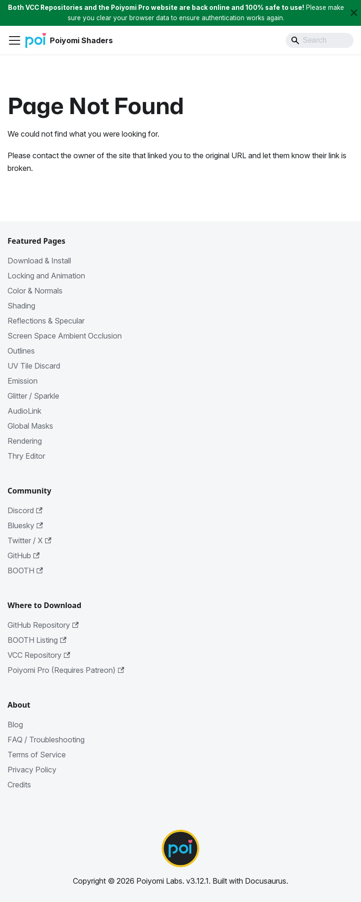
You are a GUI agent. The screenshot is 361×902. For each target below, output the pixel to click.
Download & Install (39, 260)
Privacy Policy (32, 769)
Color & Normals (35, 290)
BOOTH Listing (37, 640)
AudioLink (24, 411)
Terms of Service (37, 754)
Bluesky (25, 525)
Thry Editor (26, 456)
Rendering (25, 441)
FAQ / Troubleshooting (46, 739)
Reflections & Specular (46, 320)
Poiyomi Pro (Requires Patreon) (66, 670)
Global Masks (30, 426)
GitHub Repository (43, 625)
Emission (23, 380)
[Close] (354, 13)
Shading (21, 305)
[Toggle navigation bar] (15, 40)
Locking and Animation (46, 275)
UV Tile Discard (34, 365)
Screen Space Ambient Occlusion (65, 335)
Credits (19, 784)
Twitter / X (29, 540)
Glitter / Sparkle (33, 396)
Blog (15, 724)
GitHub (23, 555)
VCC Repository (39, 655)
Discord (25, 510)
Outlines (21, 350)
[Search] (319, 40)
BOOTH (25, 570)
